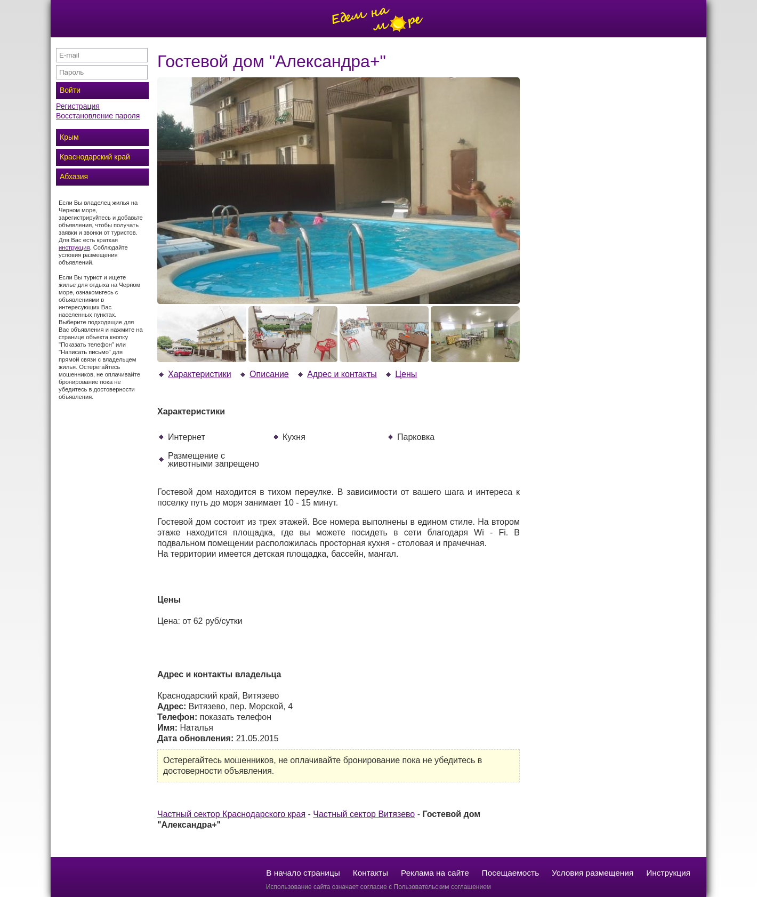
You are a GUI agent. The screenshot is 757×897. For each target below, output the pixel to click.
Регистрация (78, 106)
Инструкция (668, 872)
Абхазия (74, 176)
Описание (264, 374)
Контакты (370, 872)
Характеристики (194, 374)
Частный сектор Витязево (364, 814)
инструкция (74, 247)
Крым (69, 137)
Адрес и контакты (336, 374)
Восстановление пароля (98, 115)
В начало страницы (303, 872)
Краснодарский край (95, 157)
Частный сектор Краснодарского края (231, 814)
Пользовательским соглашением (443, 887)
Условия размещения (592, 872)
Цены (400, 374)
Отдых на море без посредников (378, 19)
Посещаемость (510, 872)
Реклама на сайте (435, 872)
